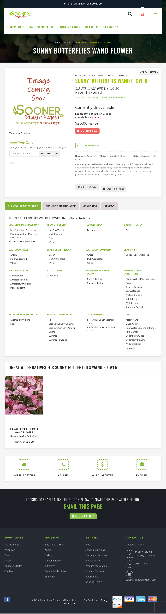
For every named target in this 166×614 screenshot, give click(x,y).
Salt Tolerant (132, 299)
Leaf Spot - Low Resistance (23, 230)
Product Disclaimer (95, 571)
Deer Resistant (17, 288)
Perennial (53, 276)
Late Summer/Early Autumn (62, 328)
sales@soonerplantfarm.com (141, 580)
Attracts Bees (16, 276)
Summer (53, 336)
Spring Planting (94, 279)
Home (57, 42)
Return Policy (92, 577)
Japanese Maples (13, 566)
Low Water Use (133, 291)
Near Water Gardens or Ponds (141, 328)
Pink (51, 238)
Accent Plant (132, 320)
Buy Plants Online (54, 545)
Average (130, 283)
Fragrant (91, 230)
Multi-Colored (55, 234)
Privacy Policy (92, 561)
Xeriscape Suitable (135, 307)
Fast (128, 230)
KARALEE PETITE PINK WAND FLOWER (24, 431)
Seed (13, 324)
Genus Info (90, 206)
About (48, 550)
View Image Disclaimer (20, 133)
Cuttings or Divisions (20, 320)
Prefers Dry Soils (134, 295)
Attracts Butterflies (19, 280)
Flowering (130, 348)
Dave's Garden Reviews (57, 571)
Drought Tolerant (134, 287)
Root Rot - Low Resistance (23, 241)
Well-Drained (132, 303)
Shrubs (8, 561)
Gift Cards (50, 566)
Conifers (8, 571)
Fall (50, 320)
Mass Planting (132, 324)
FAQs (88, 545)
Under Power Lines (135, 336)
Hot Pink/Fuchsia (57, 230)
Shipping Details (93, 582)
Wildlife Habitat (133, 344)
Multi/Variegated (18, 259)
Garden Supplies (53, 561)
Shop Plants (69, 42)
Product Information (96, 566)
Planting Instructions (96, 555)
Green (13, 255)
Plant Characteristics (23, 206)
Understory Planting (135, 340)
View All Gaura (96, 75)
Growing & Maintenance (61, 206)
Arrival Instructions (95, 550)
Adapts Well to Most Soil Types (141, 279)
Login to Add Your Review (113, 97)
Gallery (48, 555)
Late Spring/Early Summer (61, 324)
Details (97, 117)
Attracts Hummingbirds (21, 284)
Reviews (109, 206)
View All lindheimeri (117, 75)
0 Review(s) (93, 97)
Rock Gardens (133, 332)
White (51, 242)
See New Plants (12, 545)
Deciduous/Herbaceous (137, 255)
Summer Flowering (58, 340)
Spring (52, 332)
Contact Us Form (135, 545)
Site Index (50, 577)
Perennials (80, 75)
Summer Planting (95, 283)
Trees (7, 555)
